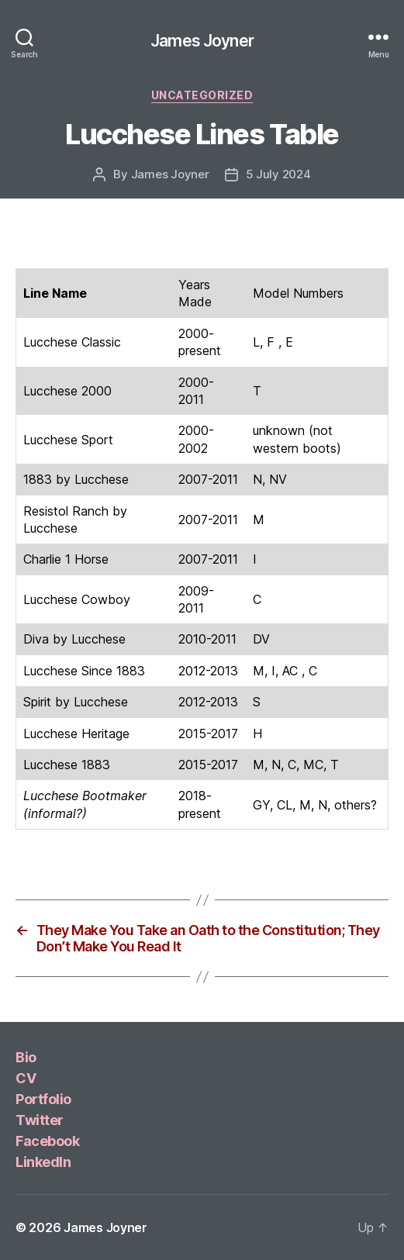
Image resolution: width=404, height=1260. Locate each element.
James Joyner (202, 41)
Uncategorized (202, 95)
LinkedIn (43, 1162)
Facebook (47, 1141)
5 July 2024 (278, 174)
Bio (26, 1057)
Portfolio (43, 1099)
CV (26, 1078)
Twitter (40, 1120)
